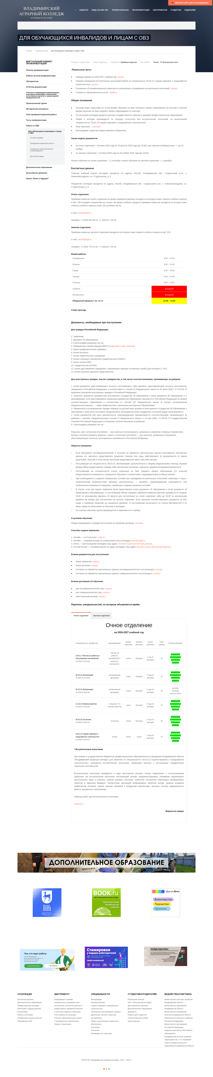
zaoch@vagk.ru (85, 239)
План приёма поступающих (65, 1015)
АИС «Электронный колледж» (140, 1002)
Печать (156, 62)
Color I (104, 1069)
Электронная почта (169, 62)
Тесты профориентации (36, 120)
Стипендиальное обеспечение (66, 1021)
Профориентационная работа (42, 143)
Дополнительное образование (39, 167)
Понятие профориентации (37, 70)
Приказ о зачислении (62, 1024)
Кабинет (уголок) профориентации (41, 76)
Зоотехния (95, 1030)
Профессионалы (120, 10)
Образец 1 (79, 804)
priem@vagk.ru (84, 213)
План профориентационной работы (41, 115)
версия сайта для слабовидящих (190, 3)
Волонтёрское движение (36, 173)
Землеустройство (98, 1002)
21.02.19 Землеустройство (86, 704)
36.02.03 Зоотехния (83, 720)
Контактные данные (25, 999)
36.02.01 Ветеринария (84, 675)
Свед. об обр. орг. (100, 10)
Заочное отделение (101, 616)
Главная (29, 51)
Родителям (189, 10)
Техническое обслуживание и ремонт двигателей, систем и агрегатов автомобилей (106, 1015)
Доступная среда (37, 156)
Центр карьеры (134, 1021)
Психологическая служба (138, 1018)
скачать (120, 77)
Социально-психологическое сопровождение (41, 150)
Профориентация (140, 10)
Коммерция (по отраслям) (101, 1034)
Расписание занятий (136, 999)
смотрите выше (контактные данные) (135, 544)
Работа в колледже (25, 1015)
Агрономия (95, 1027)
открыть (101, 537)
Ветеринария (96, 999)
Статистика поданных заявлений (67, 1012)
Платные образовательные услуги (68, 1018)
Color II (106, 1069)
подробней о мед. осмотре (121, 346)
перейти (113, 92)
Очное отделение (81, 616)
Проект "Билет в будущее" (37, 179)
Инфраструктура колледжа (28, 1006)
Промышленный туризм (36, 103)
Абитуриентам (160, 10)
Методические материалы (37, 109)
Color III (109, 1069)
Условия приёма (36, 138)
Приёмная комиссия (129, 62)
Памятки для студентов (137, 1015)
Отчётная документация (36, 87)
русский (96, 126)
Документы (132, 1012)
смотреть (139, 523)
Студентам (176, 10)
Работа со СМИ (32, 126)
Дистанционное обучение (138, 1006)
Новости (84, 10)
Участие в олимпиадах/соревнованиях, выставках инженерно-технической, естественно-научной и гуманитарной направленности (43, 95)
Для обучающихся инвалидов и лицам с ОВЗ (45, 132)
